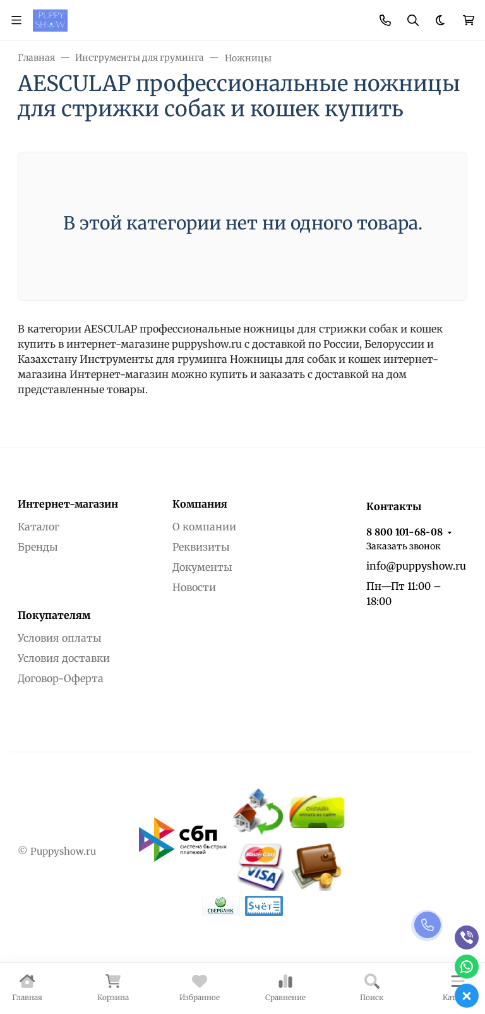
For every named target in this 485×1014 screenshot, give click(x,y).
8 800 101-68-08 (404, 532)
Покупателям (54, 615)
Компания (199, 504)
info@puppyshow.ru (416, 565)
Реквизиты (201, 547)
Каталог (38, 526)
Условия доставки (64, 658)
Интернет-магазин (68, 504)
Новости (194, 587)
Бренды (38, 547)
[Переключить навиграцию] (16, 20)
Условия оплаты (60, 638)
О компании (204, 526)
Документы (202, 567)
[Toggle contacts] (385, 20)
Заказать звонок (403, 546)
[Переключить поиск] (413, 20)
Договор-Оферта (61, 678)
